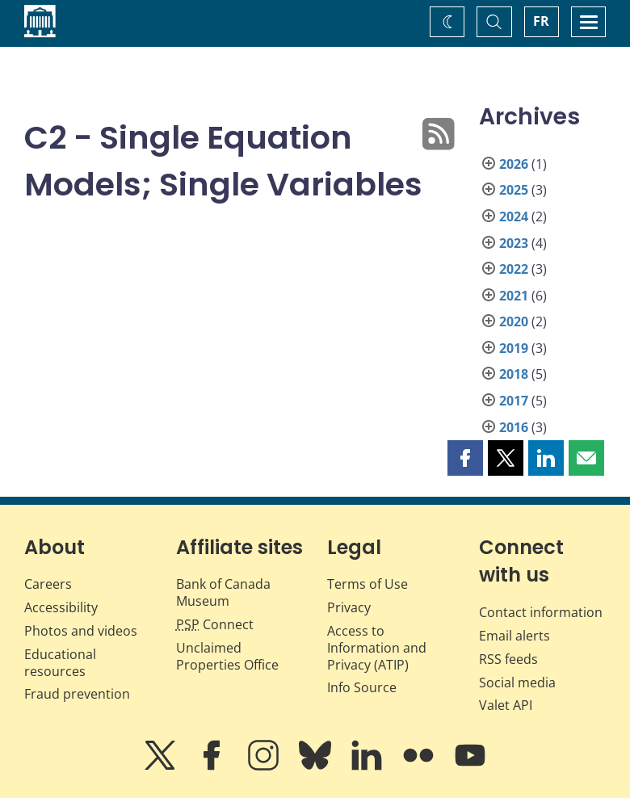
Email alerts (514, 636)
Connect (215, 624)
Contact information (541, 612)
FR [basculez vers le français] (541, 21)
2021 (513, 295)
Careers (48, 584)
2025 (513, 190)
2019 (513, 348)
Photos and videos (80, 631)
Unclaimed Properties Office (227, 656)
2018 (513, 374)
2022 (513, 269)
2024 (513, 216)
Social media (517, 682)
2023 (513, 243)
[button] (465, 458)
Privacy (349, 607)
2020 (513, 321)
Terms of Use (367, 584)
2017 (513, 401)
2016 (513, 427)
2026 (513, 164)
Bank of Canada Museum (223, 592)
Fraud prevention (77, 694)
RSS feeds (508, 659)
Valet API (505, 705)
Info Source (362, 687)
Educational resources (60, 662)
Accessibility (61, 607)
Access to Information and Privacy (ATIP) (376, 648)
